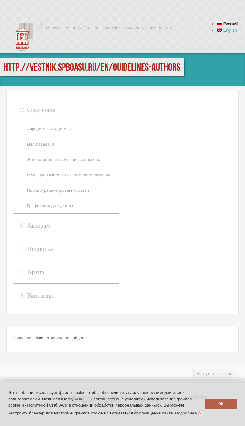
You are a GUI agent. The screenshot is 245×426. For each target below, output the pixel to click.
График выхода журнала (50, 205)
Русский (228, 23)
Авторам (38, 225)
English (227, 30)
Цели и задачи (40, 144)
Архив (35, 271)
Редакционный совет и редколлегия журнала (69, 175)
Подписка (40, 248)
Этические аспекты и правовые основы (64, 159)
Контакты (40, 295)
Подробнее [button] (186, 413)
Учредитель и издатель (49, 129)
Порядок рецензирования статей (58, 190)
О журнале (41, 109)
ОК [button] (220, 403)
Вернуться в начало (214, 373)
